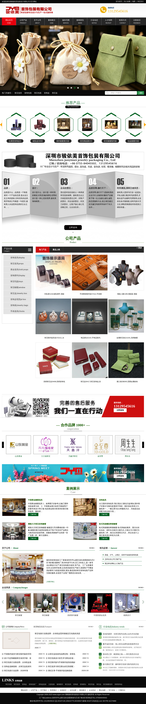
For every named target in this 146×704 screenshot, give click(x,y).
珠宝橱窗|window (17, 287)
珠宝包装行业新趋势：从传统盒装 (17, 662)
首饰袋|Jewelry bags (19, 305)
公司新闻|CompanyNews (15, 627)
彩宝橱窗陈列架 (131, 141)
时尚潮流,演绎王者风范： (128, 188)
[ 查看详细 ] (50, 582)
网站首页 (9, 20)
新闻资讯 (80, 20)
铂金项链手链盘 (12, 141)
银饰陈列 (60, 684)
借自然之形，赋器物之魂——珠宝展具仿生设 (121, 656)
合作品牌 (73, 690)
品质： (7, 188)
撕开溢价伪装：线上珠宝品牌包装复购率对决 (121, 646)
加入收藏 (127, 1)
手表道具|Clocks (17, 311)
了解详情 (33, 514)
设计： (35, 188)
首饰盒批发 (42, 684)
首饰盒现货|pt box (18, 299)
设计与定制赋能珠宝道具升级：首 (17, 658)
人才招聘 (108, 20)
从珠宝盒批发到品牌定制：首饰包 (61, 654)
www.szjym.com (59, 694)
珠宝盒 (54, 93)
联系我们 (53, 690)
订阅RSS (121, 690)
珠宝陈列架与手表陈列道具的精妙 (61, 662)
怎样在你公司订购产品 (113, 559)
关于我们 (43, 690)
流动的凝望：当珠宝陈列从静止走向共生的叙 (121, 635)
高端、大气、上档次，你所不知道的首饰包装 (121, 555)
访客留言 (137, 20)
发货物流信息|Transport (42, 627)
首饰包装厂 (33, 684)
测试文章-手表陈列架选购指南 (60, 671)
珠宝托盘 (91, 684)
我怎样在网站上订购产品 (114, 563)
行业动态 (94, 20)
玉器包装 (51, 684)
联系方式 (122, 20)
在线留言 (63, 690)
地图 (133, 1)
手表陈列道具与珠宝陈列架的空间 (17, 654)
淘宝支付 (140, 1)
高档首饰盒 (118, 684)
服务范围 (66, 20)
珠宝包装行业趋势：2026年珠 (16, 671)
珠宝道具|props (17, 263)
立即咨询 (73, 227)
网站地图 (102, 690)
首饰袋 (75, 684)
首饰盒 (46, 93)
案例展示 (51, 20)
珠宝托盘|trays (16, 281)
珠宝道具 (18, 93)
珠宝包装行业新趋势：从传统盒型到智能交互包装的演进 (57, 633)
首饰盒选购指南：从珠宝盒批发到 (17, 666)
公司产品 (23, 20)
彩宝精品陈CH (107, 141)
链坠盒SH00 (59, 141)
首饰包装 (28, 93)
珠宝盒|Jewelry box (18, 293)
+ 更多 (139, 248)
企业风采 (92, 690)
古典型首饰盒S (36, 141)
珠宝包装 (37, 93)
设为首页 (119, 1)
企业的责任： (66, 188)
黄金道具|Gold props (19, 269)
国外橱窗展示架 (83, 141)
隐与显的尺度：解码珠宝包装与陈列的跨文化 (121, 666)
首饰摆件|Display (17, 275)
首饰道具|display (17, 257)
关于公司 (37, 20)
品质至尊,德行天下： (98, 188)
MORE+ (92, 548)
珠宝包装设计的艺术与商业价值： (61, 658)
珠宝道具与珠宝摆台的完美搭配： (61, 666)
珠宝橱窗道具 (108, 684)
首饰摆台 (83, 684)
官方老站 (112, 690)
